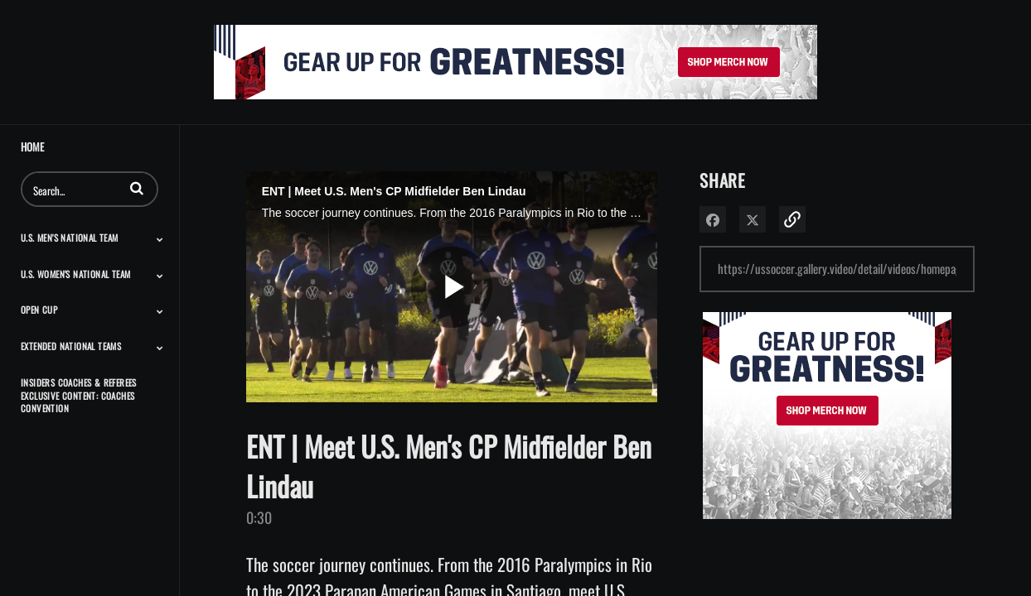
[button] (137, 188)
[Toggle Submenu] (160, 239)
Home (32, 147)
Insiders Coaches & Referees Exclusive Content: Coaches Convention (79, 395)
